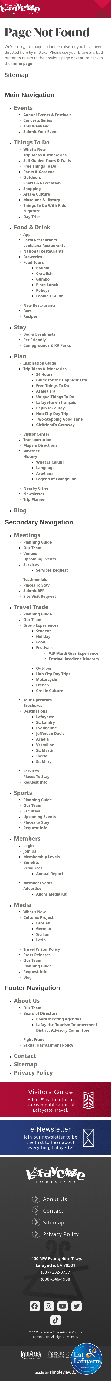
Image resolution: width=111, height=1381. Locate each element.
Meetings (27, 535)
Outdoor (44, 668)
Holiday (43, 636)
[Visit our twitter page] (76, 1306)
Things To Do (32, 142)
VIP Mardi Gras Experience (73, 653)
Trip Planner (34, 499)
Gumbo (43, 279)
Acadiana (45, 473)
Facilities (31, 811)
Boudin (42, 268)
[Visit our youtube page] (62, 1306)
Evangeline (46, 728)
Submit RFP (33, 590)
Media (22, 905)
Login (28, 845)
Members (27, 838)
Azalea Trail (47, 391)
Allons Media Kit (51, 894)
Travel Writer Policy (41, 949)
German (43, 928)
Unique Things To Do (55, 396)
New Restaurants (39, 305)
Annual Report (49, 873)
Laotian (43, 923)
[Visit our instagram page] (49, 1306)
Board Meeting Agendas (58, 1019)
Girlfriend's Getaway (55, 424)
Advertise (32, 888)
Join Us (29, 851)
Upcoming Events (39, 559)
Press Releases (37, 954)
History (30, 456)
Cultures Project (38, 917)
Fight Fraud (34, 1039)
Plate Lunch (47, 284)
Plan (20, 356)
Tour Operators (37, 700)
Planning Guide (37, 542)
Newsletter (33, 493)
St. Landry (45, 722)
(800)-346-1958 (55, 1279)
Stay (20, 327)
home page (21, 63)
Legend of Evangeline (56, 478)
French (42, 685)
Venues (30, 553)
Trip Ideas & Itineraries (45, 155)
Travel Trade (31, 607)
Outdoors (32, 177)
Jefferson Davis (50, 733)
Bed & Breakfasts (39, 334)
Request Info (35, 782)
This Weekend (36, 126)
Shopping (32, 188)
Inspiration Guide (39, 363)
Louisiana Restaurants (44, 245)
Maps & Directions (40, 445)
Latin (41, 939)
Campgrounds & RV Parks (47, 345)
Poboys (43, 290)
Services (31, 564)
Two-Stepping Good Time (59, 419)
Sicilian (43, 934)
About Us (27, 1001)
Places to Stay (36, 822)
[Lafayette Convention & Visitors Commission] (20, 8)
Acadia (42, 739)
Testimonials (35, 579)
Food (40, 642)
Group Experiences (40, 625)
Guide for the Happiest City (61, 380)
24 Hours (44, 374)
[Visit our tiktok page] (55, 1320)
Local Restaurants (40, 239)
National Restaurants (43, 251)
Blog (20, 510)
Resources (32, 868)
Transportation (37, 439)
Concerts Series (37, 120)
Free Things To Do (39, 166)
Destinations (35, 711)
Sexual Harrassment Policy (48, 1045)
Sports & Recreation (42, 183)
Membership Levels (41, 856)
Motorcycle (46, 679)
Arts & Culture (36, 194)
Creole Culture (49, 690)
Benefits (31, 862)
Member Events (38, 883)
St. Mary (44, 761)
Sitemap (25, 1064)
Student (43, 630)
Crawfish (44, 273)
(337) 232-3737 (55, 1272)
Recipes (30, 316)
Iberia (41, 756)
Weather (31, 450)
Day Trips (31, 216)
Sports (23, 793)
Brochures (32, 705)
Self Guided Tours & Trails (47, 160)
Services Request (52, 570)
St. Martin (45, 750)
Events (23, 108)
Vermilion (45, 744)
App (27, 234)
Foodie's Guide (49, 296)
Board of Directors (40, 1013)
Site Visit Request (39, 596)
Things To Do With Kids (44, 205)
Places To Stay (36, 585)
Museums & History (41, 199)
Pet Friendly (34, 339)
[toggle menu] (102, 9)
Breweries (32, 256)
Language (45, 467)
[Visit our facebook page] (35, 1306)
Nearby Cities (36, 488)
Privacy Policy (33, 1072)
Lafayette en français (56, 402)
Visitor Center (36, 434)
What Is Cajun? (50, 462)
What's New (34, 149)
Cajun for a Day (50, 408)
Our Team (32, 547)
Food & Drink (32, 227)
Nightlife (31, 211)
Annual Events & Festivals (47, 114)
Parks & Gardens (38, 171)
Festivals (44, 647)
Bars (27, 310)
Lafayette (45, 716)
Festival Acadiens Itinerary (74, 658)
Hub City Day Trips (53, 413)
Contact (25, 1056)
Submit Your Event (40, 131)
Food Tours (33, 262)
